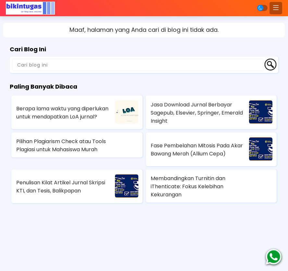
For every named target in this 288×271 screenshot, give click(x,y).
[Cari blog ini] (138, 65)
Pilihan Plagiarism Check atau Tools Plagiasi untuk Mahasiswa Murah (61, 145)
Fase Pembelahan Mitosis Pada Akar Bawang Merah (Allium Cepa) (197, 149)
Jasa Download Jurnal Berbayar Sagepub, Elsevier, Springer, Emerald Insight (197, 113)
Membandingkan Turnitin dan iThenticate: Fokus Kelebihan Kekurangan (188, 186)
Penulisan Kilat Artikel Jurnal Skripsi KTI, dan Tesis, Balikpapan (60, 186)
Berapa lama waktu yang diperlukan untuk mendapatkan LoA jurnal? (62, 112)
